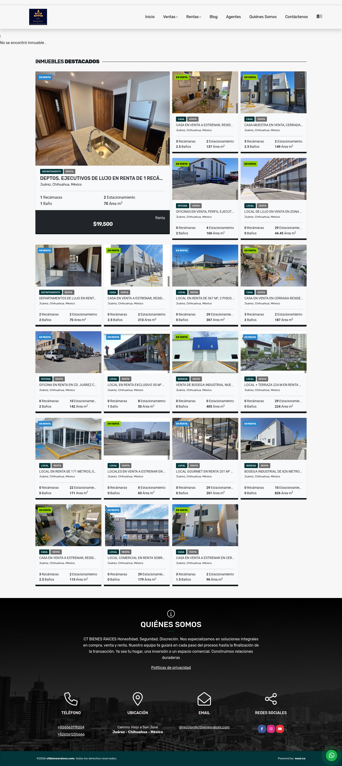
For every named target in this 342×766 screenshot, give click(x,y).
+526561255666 (71, 734)
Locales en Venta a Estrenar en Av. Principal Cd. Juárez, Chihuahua (137, 471)
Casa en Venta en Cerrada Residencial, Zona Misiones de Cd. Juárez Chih (273, 298)
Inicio (150, 17)
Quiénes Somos (263, 17)
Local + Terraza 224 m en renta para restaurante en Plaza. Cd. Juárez (273, 385)
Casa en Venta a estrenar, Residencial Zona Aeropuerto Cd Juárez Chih (205, 125)
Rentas (192, 17)
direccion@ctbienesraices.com (204, 727)
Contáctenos (296, 17)
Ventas (169, 17)
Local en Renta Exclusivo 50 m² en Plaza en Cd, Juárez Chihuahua (137, 385)
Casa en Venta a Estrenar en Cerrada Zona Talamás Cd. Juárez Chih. (205, 558)
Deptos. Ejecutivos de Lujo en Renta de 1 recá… (101, 178)
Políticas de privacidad (171, 667)
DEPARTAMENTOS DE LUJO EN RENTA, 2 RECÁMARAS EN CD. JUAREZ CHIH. (68, 298)
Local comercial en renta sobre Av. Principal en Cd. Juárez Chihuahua (137, 558)
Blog (214, 17)
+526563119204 (71, 727)
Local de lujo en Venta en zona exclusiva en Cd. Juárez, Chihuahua (273, 211)
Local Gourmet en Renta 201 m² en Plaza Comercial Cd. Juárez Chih (205, 471)
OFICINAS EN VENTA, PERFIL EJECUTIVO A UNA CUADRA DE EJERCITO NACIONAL (205, 211)
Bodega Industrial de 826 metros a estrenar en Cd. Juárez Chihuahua (273, 471)
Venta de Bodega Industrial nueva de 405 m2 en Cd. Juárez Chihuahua (205, 385)
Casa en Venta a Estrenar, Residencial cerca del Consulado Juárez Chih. (137, 298)
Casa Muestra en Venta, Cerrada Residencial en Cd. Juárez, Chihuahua (273, 125)
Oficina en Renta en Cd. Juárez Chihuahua (68, 385)
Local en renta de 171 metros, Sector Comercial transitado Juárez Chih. (68, 471)
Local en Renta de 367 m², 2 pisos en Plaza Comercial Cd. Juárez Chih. (205, 298)
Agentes (233, 17)
